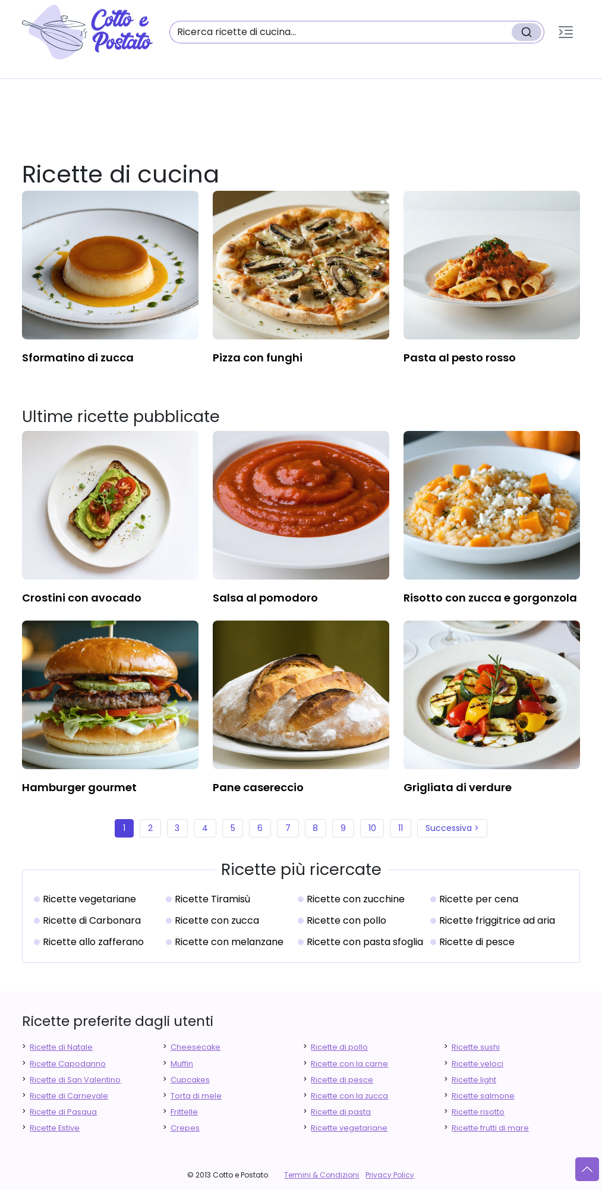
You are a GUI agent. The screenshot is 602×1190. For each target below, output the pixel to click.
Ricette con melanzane (229, 942)
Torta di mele (196, 1096)
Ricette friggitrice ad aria (497, 920)
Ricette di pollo (339, 1047)
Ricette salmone (483, 1096)
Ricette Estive (55, 1128)
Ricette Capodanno (68, 1064)
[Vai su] (587, 1169)
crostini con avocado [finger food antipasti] (81, 597)
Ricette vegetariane (89, 899)
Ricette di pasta (341, 1112)
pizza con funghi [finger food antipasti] (257, 357)
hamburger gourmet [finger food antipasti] (79, 787)
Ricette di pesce (477, 942)
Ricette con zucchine (356, 899)
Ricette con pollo (346, 920)
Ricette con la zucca (349, 1096)
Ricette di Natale (61, 1047)
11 (400, 828)
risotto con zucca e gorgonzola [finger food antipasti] (490, 597)
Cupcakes (190, 1080)
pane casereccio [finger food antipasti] (258, 787)
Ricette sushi (476, 1047)
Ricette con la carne (349, 1064)
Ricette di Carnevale (69, 1096)
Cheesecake (195, 1047)
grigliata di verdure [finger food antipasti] (458, 787)
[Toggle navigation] (565, 32)
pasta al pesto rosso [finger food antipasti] (460, 357)
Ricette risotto (478, 1112)
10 (372, 828)
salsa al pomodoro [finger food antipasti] (265, 597)
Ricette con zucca (217, 920)
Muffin (182, 1064)
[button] (565, 32)
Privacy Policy (389, 1175)
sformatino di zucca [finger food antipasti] (78, 357)
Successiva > (452, 828)
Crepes (185, 1128)
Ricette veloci (477, 1064)
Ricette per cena (478, 899)
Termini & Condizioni (321, 1175)
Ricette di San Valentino (75, 1080)
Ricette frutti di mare (490, 1128)
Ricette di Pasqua (63, 1112)
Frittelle (184, 1112)
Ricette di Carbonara (92, 920)
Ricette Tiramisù (212, 899)
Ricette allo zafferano (93, 942)
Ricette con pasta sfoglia (365, 942)
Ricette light (474, 1080)
